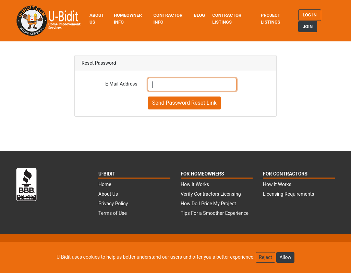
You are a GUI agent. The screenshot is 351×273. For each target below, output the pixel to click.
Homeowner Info (128, 19)
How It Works (195, 184)
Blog (199, 15)
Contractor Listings (226, 19)
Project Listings (270, 19)
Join (308, 26)
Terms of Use (112, 213)
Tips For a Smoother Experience (215, 213)
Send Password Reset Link (184, 103)
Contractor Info (167, 19)
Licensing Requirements (288, 194)
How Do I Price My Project (208, 203)
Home (104, 184)
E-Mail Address (121, 84)
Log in (310, 14)
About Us (96, 19)
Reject (265, 257)
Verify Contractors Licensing (211, 194)
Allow (285, 257)
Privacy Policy (113, 203)
